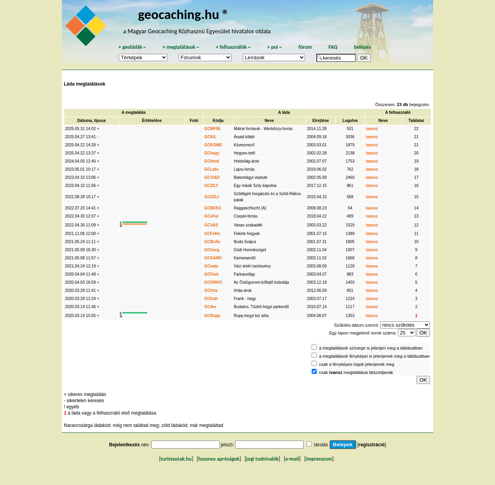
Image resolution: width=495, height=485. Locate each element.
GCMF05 (212, 129)
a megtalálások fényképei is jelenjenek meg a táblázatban (374, 356)
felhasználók (233, 47)
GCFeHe (212, 233)
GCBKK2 (212, 208)
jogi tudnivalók (262, 459)
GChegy (211, 153)
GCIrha (210, 290)
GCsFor (211, 216)
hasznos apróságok (218, 459)
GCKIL (210, 137)
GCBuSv (212, 242)
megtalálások (180, 47)
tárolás (321, 444)
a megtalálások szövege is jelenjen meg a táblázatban (371, 348)
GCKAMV (213, 258)
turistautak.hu (175, 459)
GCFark (211, 274)
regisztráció (371, 444)
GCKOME (213, 145)
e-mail (292, 459)
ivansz (372, 129)
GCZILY (211, 185)
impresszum (319, 459)
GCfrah (211, 298)
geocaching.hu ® (183, 14)
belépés (362, 47)
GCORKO (213, 282)
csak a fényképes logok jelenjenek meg (356, 364)
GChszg (211, 250)
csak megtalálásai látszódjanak (356, 372)
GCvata (211, 266)
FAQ (332, 47)
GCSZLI (211, 197)
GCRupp (212, 316)
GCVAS (211, 225)
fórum (305, 47)
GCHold (211, 161)
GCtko (210, 307)
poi (274, 47)
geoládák (132, 47)
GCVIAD (212, 177)
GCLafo (211, 169)
